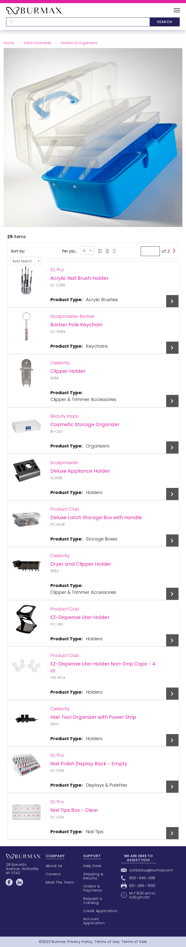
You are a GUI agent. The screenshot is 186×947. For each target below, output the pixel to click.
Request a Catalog (92, 900)
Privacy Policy (80, 941)
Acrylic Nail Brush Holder (79, 278)
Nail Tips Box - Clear (74, 810)
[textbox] (78, 21)
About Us (54, 865)
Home (9, 42)
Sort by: (18, 251)
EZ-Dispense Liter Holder (79, 617)
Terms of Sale (134, 941)
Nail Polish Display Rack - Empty (88, 763)
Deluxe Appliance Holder (80, 471)
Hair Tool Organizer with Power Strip (93, 717)
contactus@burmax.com (151, 870)
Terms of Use (107, 941)
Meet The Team (60, 882)
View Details (172, 301)
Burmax (59, 941)
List (106, 250)
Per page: (70, 251)
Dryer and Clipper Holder (80, 564)
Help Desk (92, 865)
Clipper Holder (67, 371)
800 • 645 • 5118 (142, 878)
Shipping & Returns (93, 876)
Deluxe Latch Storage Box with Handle (96, 517)
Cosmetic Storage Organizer (85, 424)
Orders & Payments (92, 888)
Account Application (94, 920)
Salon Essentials (37, 42)
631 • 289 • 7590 (142, 885)
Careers (53, 874)
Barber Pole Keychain (76, 324)
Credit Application (100, 910)
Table (113, 250)
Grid (99, 250)
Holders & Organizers (79, 42)
